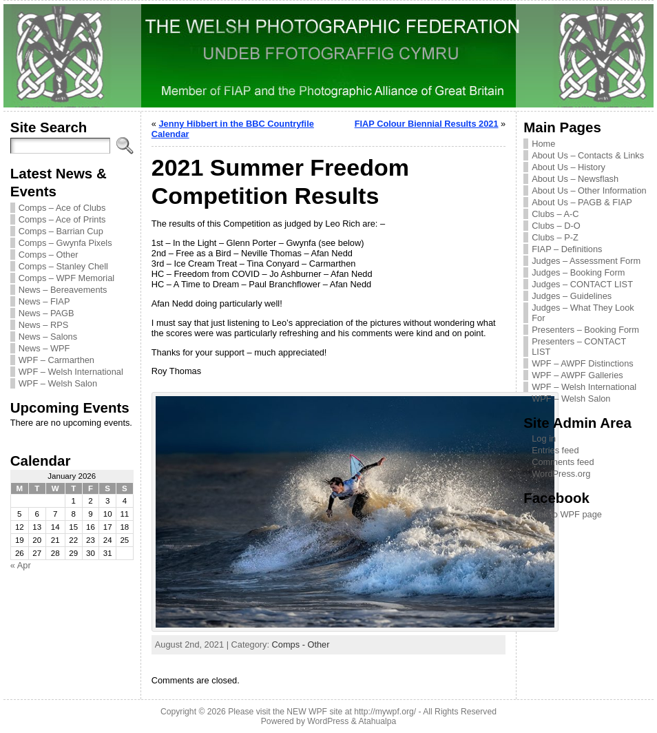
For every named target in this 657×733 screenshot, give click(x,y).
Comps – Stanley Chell (63, 266)
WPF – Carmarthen (56, 360)
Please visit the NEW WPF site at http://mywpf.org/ (322, 711)
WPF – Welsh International (71, 371)
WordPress (327, 721)
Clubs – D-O (556, 225)
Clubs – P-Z (555, 237)
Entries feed (555, 450)
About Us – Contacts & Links (588, 155)
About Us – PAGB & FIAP (582, 202)
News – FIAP (44, 301)
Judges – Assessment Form (586, 261)
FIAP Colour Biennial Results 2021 (427, 123)
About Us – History (568, 167)
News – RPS (44, 325)
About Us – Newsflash (575, 179)
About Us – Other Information (589, 190)
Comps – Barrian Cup (61, 231)
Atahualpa (377, 721)
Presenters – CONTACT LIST (579, 346)
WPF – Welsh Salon (58, 383)
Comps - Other (301, 644)
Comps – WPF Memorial (66, 278)
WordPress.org (561, 473)
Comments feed (563, 462)
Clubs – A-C (555, 214)
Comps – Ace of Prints (62, 219)
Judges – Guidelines (572, 296)
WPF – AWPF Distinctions (582, 363)
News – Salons (48, 336)
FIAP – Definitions (567, 249)
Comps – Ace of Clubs (62, 208)
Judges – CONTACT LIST (582, 284)
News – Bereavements (63, 290)
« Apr (20, 565)
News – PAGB (46, 313)
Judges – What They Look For (583, 312)
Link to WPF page (567, 514)
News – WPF (44, 348)
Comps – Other (49, 254)
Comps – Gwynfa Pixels (65, 243)
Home (543, 143)
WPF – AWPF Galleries (577, 375)
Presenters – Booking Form (585, 329)
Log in (544, 438)
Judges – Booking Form (578, 272)
